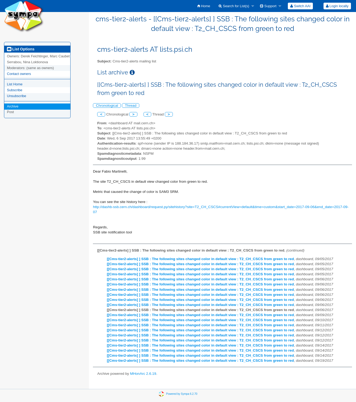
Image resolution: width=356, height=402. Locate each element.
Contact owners (19, 74)
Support (268, 6)
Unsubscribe (16, 96)
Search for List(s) (234, 6)
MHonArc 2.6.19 (143, 374)
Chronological (107, 106)
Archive (12, 106)
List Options (20, 49)
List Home (15, 84)
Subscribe (14, 90)
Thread (130, 106)
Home (204, 6)
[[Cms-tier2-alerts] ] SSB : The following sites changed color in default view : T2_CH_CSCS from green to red (200, 259)
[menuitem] (203, 6)
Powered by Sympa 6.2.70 (181, 393)
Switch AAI (300, 6)
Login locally (337, 6)
